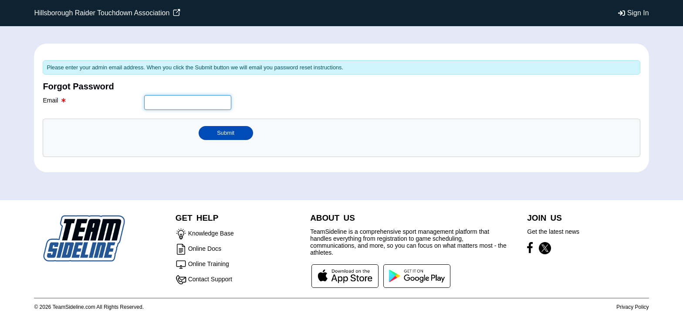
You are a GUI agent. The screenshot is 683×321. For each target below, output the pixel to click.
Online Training (208, 263)
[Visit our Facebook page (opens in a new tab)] (532, 249)
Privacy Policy (632, 307)
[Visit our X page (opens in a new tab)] (545, 249)
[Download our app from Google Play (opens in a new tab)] (417, 275)
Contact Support (210, 279)
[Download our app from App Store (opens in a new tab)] (345, 275)
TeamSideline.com (74, 307)
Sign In (638, 13)
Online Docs (204, 248)
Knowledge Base (211, 233)
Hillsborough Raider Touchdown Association (107, 13)
